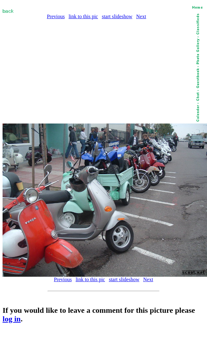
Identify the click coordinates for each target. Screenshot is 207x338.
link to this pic (83, 16)
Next (141, 16)
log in (12, 319)
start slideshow (117, 16)
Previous (56, 16)
